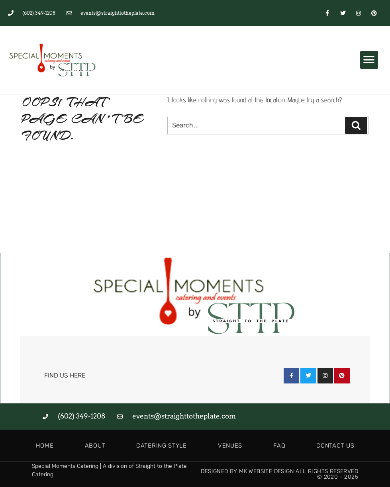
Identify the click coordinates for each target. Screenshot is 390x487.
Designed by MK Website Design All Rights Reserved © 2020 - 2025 (279, 474)
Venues (230, 445)
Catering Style (161, 445)
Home (45, 445)
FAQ (279, 445)
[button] (369, 60)
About (95, 445)
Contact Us (335, 445)
